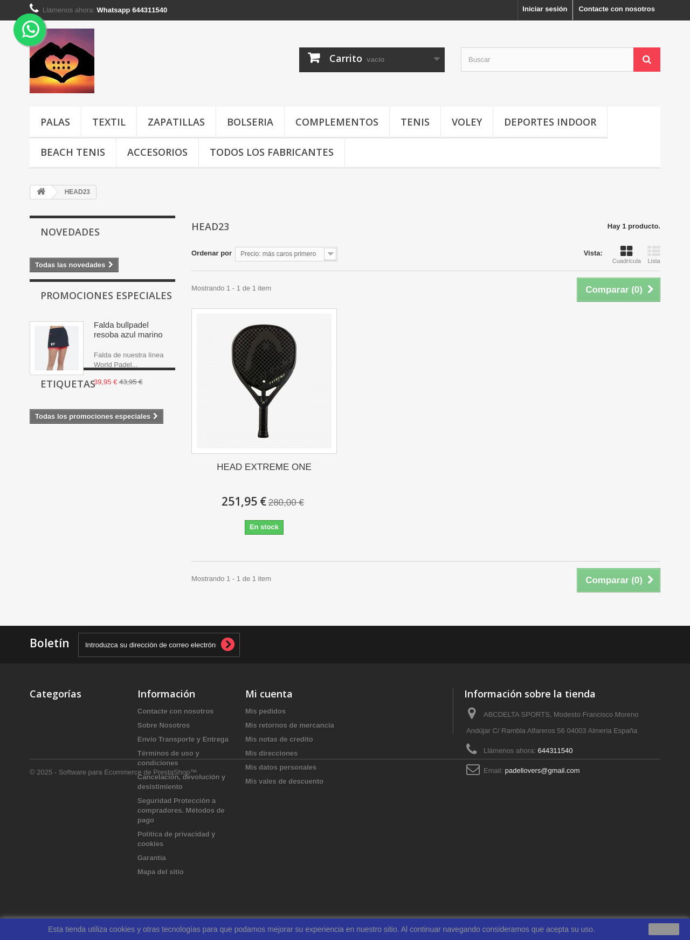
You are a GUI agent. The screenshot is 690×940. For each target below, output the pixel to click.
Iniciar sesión (544, 9)
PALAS (55, 121)
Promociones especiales (106, 304)
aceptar (664, 929)
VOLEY (467, 121)
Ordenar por (211, 253)
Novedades (70, 231)
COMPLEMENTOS (336, 121)
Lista (653, 254)
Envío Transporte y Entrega (183, 739)
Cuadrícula (626, 254)
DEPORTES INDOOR (550, 121)
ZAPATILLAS (176, 121)
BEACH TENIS (72, 152)
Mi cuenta (269, 693)
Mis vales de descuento (284, 781)
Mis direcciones (271, 753)
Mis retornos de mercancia (289, 725)
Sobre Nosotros (163, 725)
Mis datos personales (280, 767)
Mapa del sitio (160, 872)
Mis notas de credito (279, 739)
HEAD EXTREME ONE (264, 467)
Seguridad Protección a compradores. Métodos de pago (181, 810)
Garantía (151, 858)
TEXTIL (109, 121)
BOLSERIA (250, 121)
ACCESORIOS (157, 152)
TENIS (415, 121)
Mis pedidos (265, 711)
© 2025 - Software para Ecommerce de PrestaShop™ (113, 911)
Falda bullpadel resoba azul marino (128, 338)
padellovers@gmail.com (542, 770)
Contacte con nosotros (616, 9)
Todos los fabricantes (272, 152)
